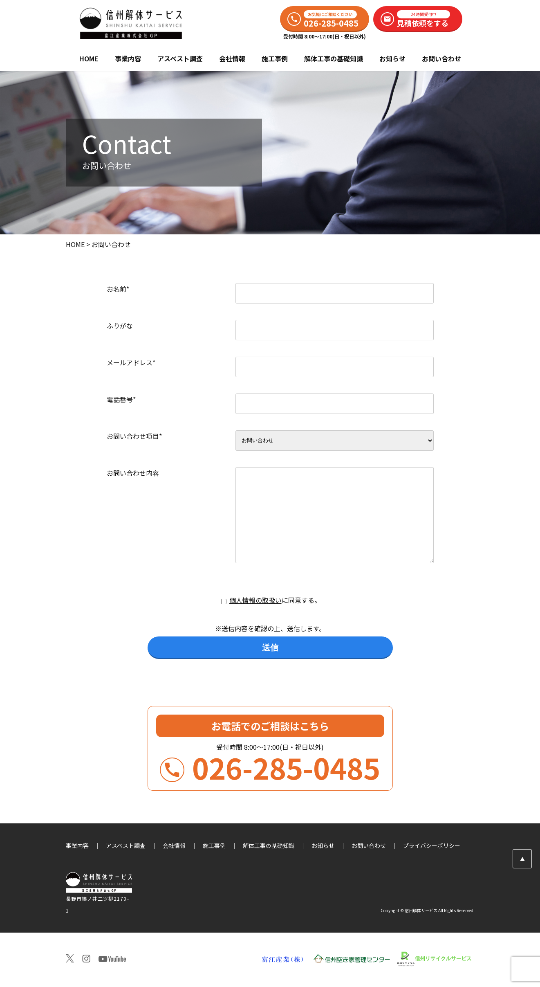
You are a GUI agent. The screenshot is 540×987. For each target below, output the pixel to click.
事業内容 (128, 58)
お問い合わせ (441, 58)
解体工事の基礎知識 (333, 58)
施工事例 (275, 58)
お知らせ (392, 58)
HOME (89, 58)
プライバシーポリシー (431, 845)
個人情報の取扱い (255, 600)
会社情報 (232, 58)
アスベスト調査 (180, 58)
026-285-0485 (270, 771)
